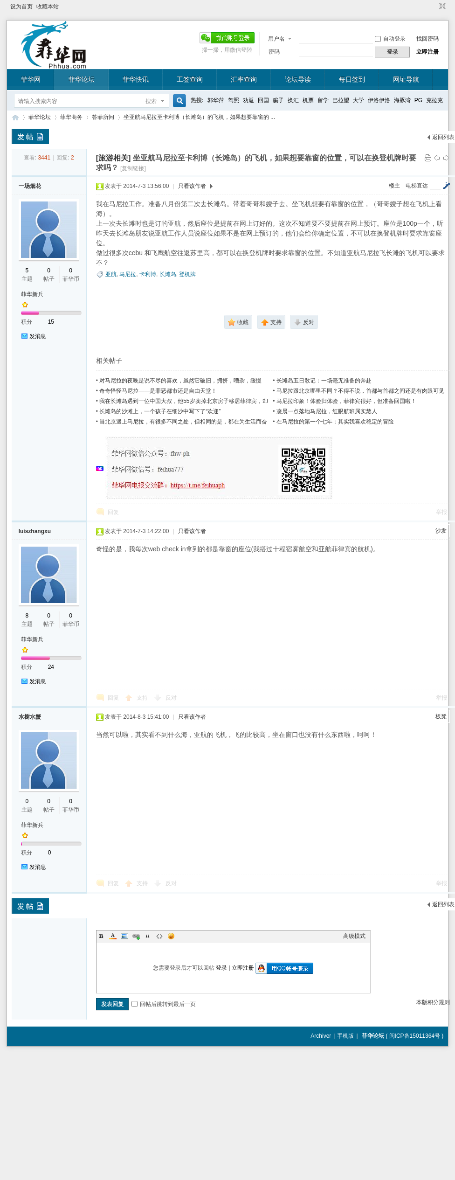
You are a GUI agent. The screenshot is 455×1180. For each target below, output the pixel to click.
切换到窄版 (441, 6)
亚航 (111, 274)
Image (124, 936)
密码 (274, 52)
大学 (358, 100)
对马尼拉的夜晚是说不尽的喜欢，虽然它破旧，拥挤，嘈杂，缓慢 (180, 380)
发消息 (37, 336)
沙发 (441, 531)
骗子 (278, 100)
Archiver (320, 1036)
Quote (147, 936)
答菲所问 (103, 117)
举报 (441, 512)
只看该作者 (192, 186)
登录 (221, 968)
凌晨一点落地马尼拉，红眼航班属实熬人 (326, 411)
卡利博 (147, 274)
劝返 (248, 100)
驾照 (233, 100)
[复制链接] (133, 168)
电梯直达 (417, 185)
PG (418, 100)
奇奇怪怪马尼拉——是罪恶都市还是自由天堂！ (158, 391)
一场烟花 (30, 186)
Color (112, 936)
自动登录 (390, 38)
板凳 (441, 716)
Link (136, 936)
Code (159, 936)
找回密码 (427, 38)
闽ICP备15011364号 (414, 1036)
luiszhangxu (35, 531)
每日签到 (352, 79)
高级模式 (354, 936)
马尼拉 (127, 274)
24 (51, 667)
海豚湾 (402, 100)
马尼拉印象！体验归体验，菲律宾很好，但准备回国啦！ (346, 401)
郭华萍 (215, 100)
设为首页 (21, 6)
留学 (323, 100)
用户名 (276, 38)
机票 (308, 100)
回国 (263, 100)
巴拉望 (340, 100)
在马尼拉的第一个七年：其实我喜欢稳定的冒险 (335, 421)
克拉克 (434, 100)
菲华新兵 (32, 294)
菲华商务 (71, 117)
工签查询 (190, 79)
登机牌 (187, 274)
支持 (143, 697)
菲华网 (31, 79)
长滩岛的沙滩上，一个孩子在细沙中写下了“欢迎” (160, 411)
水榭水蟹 (30, 717)
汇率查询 (244, 79)
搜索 (151, 101)
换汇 (293, 100)
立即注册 (427, 52)
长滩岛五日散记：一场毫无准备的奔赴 (324, 380)
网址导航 (406, 79)
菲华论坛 (82, 79)
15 (51, 322)
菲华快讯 (136, 79)
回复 (113, 512)
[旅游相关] (113, 158)
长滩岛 (167, 274)
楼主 (394, 185)
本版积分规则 (433, 1002)
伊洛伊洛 (379, 100)
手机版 (345, 1036)
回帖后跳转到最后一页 (163, 1004)
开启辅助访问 (433, 6)
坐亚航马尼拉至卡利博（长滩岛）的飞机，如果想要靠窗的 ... (199, 117)
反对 (171, 697)
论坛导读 (298, 79)
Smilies (171, 936)
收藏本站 (47, 6)
